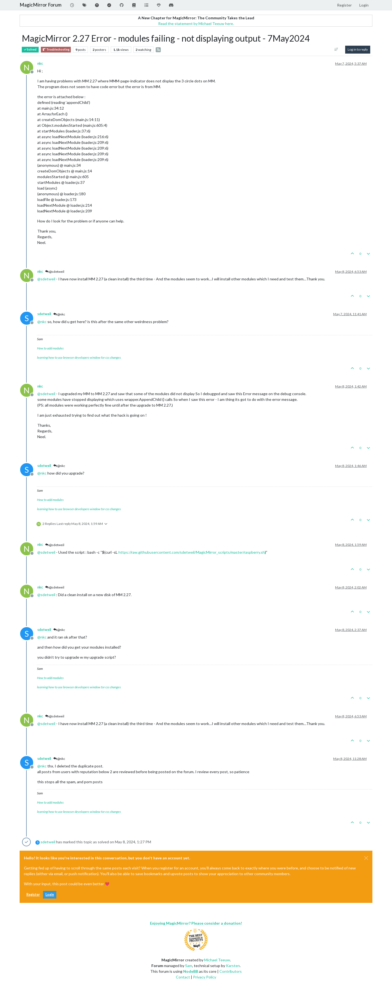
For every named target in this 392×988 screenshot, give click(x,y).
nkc (40, 63)
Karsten (233, 965)
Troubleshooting (55, 49)
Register (33, 895)
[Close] (366, 858)
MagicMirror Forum (41, 5)
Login (49, 895)
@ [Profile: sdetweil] (46, 279)
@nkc (59, 314)
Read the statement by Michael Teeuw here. (196, 23)
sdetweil (44, 314)
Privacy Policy (204, 977)
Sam (188, 965)
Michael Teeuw (217, 960)
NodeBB (190, 971)
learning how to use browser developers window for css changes (79, 357)
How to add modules (50, 348)
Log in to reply (358, 49)
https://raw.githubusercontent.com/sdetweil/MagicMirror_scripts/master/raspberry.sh (191, 552)
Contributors (230, 971)
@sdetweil (54, 272)
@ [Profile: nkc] (42, 321)
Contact (183, 977)
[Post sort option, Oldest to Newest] (336, 49)
